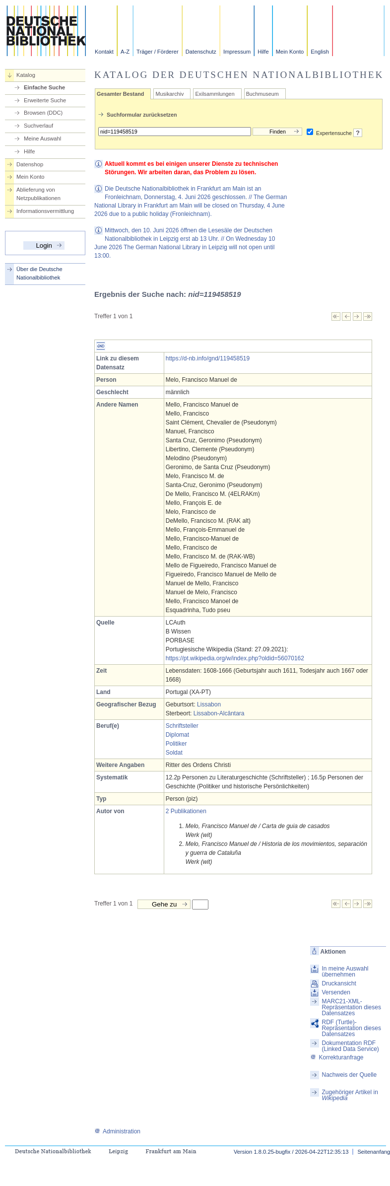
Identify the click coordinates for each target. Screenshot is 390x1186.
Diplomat (177, 734)
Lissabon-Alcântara (219, 713)
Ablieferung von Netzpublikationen (38, 194)
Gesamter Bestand (120, 94)
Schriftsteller (182, 725)
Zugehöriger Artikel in (350, 1095)
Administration (117, 1131)
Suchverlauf (38, 126)
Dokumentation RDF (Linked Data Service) (350, 1046)
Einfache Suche (44, 87)
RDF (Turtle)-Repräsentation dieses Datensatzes (351, 1028)
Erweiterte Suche (45, 100)
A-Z (125, 52)
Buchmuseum (262, 94)
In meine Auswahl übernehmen (345, 971)
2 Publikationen (186, 811)
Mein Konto (290, 52)
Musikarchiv (169, 94)
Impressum (237, 52)
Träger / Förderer (157, 52)
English (320, 52)
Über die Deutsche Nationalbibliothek (39, 273)
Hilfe (263, 52)
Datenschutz (201, 52)
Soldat (174, 752)
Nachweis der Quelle (349, 1074)
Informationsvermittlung (45, 211)
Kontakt (104, 52)
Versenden (336, 992)
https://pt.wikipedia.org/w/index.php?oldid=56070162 (235, 658)
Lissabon (209, 704)
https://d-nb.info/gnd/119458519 (208, 358)
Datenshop (29, 164)
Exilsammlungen (214, 94)
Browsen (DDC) (43, 113)
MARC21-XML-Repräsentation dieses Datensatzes (351, 1007)
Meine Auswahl (42, 138)
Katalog (25, 75)
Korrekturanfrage (336, 1057)
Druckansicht (339, 983)
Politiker (176, 743)
